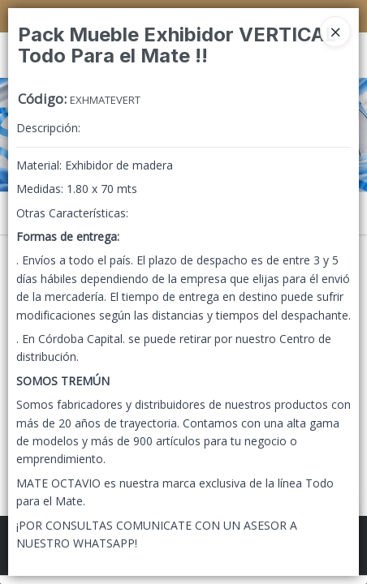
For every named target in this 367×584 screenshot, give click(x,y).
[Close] (335, 31)
